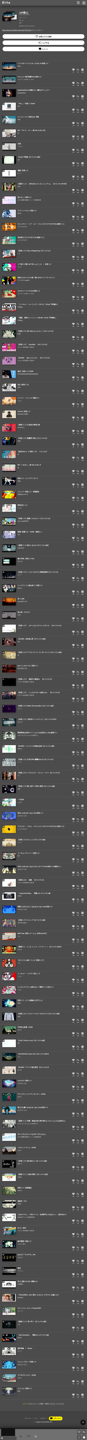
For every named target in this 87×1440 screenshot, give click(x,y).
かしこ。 (20, 173)
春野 (19, 1391)
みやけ (20, 1030)
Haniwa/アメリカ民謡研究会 (26, 1217)
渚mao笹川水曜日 (23, 414)
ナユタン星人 (22, 1244)
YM (19, 642)
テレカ (20, 267)
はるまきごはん (22, 816)
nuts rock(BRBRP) (23, 521)
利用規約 (43, 1418)
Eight (19, 334)
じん (19, 253)
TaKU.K (20, 749)
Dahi (19, 387)
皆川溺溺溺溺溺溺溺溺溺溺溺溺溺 (28, 374)
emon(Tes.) (21, 427)
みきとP (20, 561)
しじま (20, 508)
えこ (19, 775)
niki (19, 160)
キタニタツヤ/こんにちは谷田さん (28, 735)
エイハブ (20, 1311)
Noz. (19, 106)
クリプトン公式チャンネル (26, 79)
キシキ (22, 17)
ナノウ (20, 575)
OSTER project (22, 923)
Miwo (19, 66)
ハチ (19, 963)
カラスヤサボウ (22, 226)
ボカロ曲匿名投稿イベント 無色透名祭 (29, 200)
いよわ (20, 802)
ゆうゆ (20, 1070)
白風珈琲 (20, 1284)
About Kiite (27, 1418)
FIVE (19, 615)
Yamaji (20, 1177)
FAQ (35, 1418)
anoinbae (20, 1297)
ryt (18, 655)
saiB (19, 789)
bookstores (21, 548)
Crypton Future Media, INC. (44, 1422)
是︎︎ (18, 133)
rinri (19, 534)
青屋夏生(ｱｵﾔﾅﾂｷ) (23, 494)
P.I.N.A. (20, 949)
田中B (19, 213)
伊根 (19, 119)
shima (19, 1204)
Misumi (20, 588)
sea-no (20, 1190)
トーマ (20, 842)
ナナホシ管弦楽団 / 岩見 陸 (26, 347)
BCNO (20, 896)
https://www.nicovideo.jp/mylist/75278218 (16, 30)
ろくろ (20, 1351)
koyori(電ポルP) (22, 601)
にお (19, 1324)
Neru (19, 186)
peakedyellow (22, 93)
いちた (20, 401)
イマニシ (20, 146)
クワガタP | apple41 (24, 280)
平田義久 (20, 307)
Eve (19, 856)
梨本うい (20, 1164)
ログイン (26, 1404)
